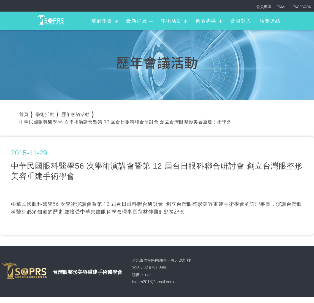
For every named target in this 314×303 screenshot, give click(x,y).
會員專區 (263, 7)
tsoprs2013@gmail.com (153, 282)
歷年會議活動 (75, 114)
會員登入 (240, 21)
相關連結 (269, 21)
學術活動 (171, 21)
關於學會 (101, 21)
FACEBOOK (302, 7)
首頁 (24, 114)
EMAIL (282, 7)
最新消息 (136, 21)
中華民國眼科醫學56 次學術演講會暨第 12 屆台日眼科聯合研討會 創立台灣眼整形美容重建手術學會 (125, 122)
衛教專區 (206, 21)
